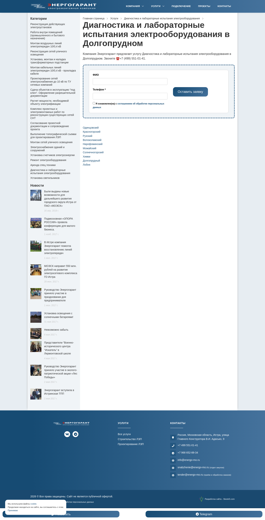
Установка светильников (44, 177)
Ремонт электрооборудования (48, 160)
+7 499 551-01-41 (188, 445)
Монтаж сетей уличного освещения (51, 142)
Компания (133, 6)
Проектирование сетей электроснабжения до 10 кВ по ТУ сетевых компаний (50, 81)
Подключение (181, 6)
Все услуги (124, 434)
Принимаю (13, 510)
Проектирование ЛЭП (131, 444)
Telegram (204, 514)
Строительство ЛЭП (130, 439)
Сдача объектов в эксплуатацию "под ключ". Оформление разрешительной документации (52, 92)
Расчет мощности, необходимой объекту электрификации (49, 102)
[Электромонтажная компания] (63, 6)
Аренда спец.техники (43, 165)
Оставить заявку (190, 92)
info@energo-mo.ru (189, 459)
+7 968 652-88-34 (188, 452)
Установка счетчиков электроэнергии (52, 155)
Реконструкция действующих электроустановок (47, 26)
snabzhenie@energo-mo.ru (201, 467)
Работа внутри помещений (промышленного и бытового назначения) (47, 35)
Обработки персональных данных (78, 502)
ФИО (96, 74)
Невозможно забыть (56, 329)
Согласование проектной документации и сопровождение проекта (49, 126)
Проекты (204, 6)
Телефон (99, 89)
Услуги (156, 6)
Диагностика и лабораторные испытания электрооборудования (50, 172)
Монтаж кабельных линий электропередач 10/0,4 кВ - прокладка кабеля (53, 70)
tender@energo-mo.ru (204, 474)
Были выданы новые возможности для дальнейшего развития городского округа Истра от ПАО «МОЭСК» (60, 198)
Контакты (224, 6)
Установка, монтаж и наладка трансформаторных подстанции (49, 61)
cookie (33, 504)
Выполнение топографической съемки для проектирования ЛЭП (53, 136)
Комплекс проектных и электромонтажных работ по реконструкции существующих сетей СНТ (52, 113)
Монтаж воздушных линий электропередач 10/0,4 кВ (46, 45)
